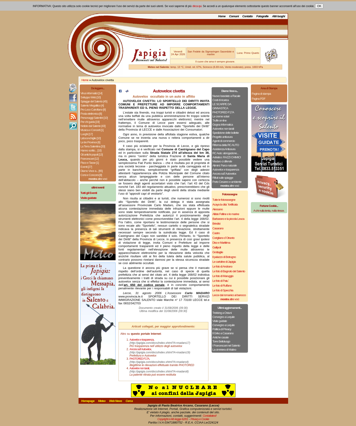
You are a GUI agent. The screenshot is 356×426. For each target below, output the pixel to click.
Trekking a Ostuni (222, 313)
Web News (115, 401)
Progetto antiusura (222, 137)
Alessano (218, 209)
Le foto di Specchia (223, 290)
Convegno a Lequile (224, 317)
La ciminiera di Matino (224, 349)
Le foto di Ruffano (222, 285)
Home (221, 16)
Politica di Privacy (222, 329)
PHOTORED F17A (223, 112)
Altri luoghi (278, 16)
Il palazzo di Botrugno (224, 257)
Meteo (102, 401)
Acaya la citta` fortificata (225, 204)
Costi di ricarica (221, 100)
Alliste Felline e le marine (226, 214)
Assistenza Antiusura (224, 149)
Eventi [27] (86, 166)
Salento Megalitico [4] (92, 105)
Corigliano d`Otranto (224, 238)
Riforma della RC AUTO (226, 145)
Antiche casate (221, 337)
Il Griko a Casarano (223, 333)
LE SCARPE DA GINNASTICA (222, 106)
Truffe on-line (220, 120)
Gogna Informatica (223, 124)
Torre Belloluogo (221, 341)
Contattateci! (209, 415)
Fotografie (262, 16)
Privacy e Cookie (199, 419)
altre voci (98, 179)
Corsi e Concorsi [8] (91, 175)
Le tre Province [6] (90, 142)
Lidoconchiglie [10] (91, 138)
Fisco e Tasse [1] (90, 162)
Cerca (129, 401)
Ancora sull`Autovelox (224, 173)
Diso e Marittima (221, 242)
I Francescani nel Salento (226, 345)
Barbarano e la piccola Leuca (228, 218)
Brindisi (216, 223)
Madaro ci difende (222, 161)
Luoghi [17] (87, 134)
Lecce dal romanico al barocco (229, 295)
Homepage (87, 401)
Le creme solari (221, 116)
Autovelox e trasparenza (226, 169)
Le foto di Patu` (221, 280)
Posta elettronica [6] (91, 113)
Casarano (218, 228)
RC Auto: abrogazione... (226, 153)
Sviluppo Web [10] (91, 97)
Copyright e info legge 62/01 (172, 419)
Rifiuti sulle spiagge (223, 177)
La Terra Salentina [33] (93, 146)
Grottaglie (218, 252)
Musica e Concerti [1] (92, 130)
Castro (216, 233)
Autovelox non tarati (223, 128)
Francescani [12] (90, 158)
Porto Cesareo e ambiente (227, 181)
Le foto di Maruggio (223, 276)
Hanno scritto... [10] (91, 150)
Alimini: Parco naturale (225, 165)
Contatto (247, 16)
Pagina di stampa (261, 93)
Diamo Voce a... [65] (92, 171)
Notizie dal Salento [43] (93, 126)
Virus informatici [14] (91, 93)
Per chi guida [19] (90, 122)
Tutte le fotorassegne (224, 199)
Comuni (234, 16)
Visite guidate (220, 321)
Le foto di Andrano (222, 266)
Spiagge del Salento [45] (94, 101)
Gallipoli (217, 247)
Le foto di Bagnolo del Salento (229, 271)
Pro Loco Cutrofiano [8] (93, 109)
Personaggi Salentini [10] (94, 117)
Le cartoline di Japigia (224, 261)
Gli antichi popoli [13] (92, 154)
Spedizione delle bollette (226, 132)
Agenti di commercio (224, 141)
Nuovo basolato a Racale (226, 96)
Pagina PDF (258, 98)
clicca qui (196, 6)
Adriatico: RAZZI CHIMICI (227, 157)
